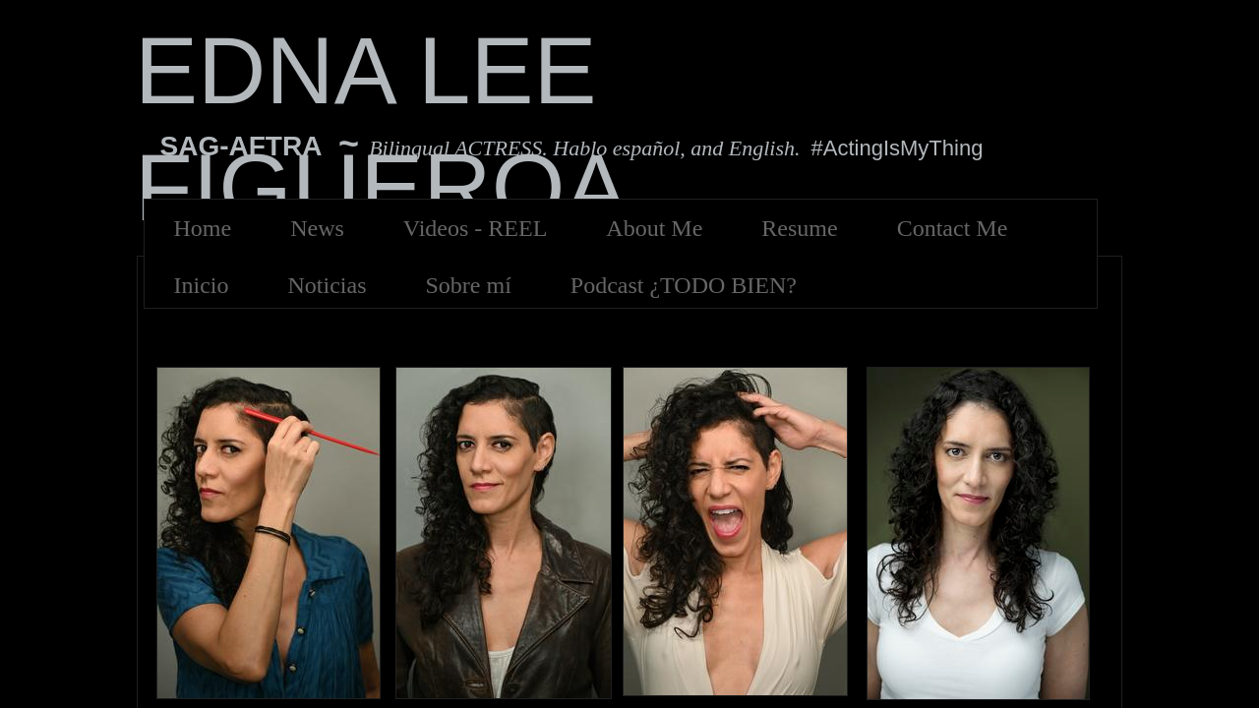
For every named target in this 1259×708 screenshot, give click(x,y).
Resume (799, 228)
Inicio (201, 285)
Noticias (326, 285)
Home (203, 228)
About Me (654, 228)
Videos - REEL (475, 228)
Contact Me (952, 228)
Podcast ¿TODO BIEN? (683, 285)
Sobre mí (467, 285)
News (317, 228)
